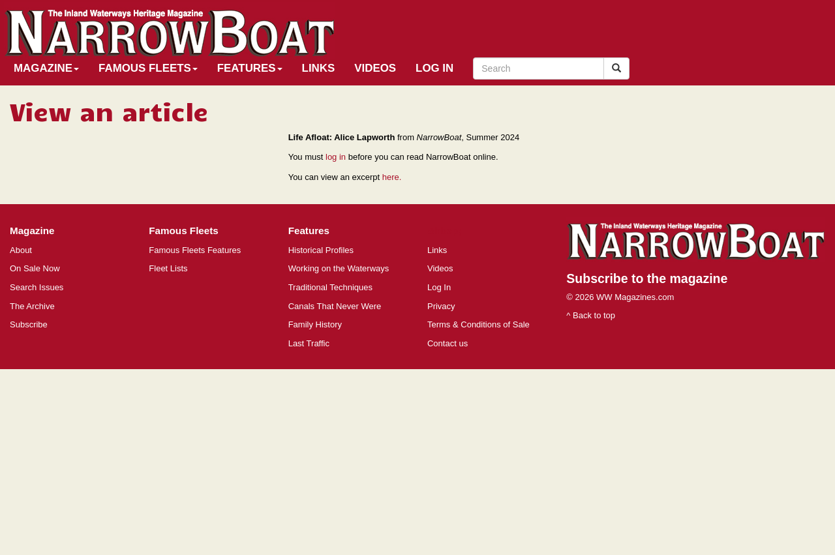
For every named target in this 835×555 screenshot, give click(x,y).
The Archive (32, 306)
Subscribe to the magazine (646, 278)
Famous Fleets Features (195, 250)
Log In (434, 68)
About (21, 250)
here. (392, 177)
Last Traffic (308, 343)
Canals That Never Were (335, 306)
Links (318, 68)
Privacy (441, 306)
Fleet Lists (168, 268)
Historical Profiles (321, 250)
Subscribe (29, 324)
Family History (315, 324)
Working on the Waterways (338, 268)
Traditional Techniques (330, 287)
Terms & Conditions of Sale (478, 324)
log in (336, 157)
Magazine (46, 68)
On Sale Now (35, 268)
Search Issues (36, 287)
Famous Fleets (148, 68)
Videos (375, 68)
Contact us (447, 343)
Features (249, 68)
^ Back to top (590, 315)
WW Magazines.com (635, 297)
